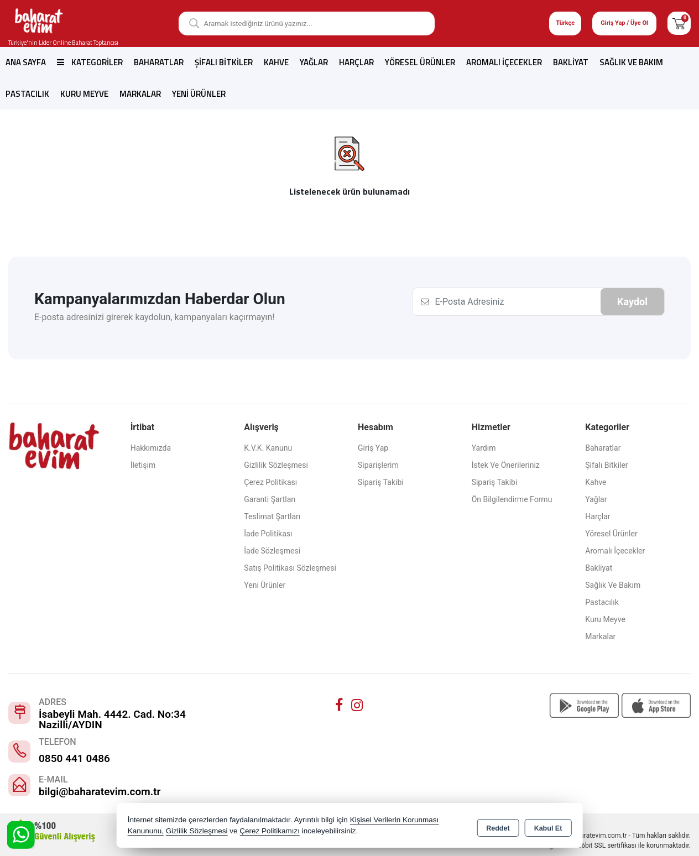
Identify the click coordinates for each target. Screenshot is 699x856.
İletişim (143, 465)
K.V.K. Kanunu (268, 447)
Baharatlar (159, 62)
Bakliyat (570, 62)
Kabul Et (548, 826)
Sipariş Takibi (381, 482)
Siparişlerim (378, 465)
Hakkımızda (151, 447)
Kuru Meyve (84, 93)
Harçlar (356, 62)
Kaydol (632, 301)
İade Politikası (268, 533)
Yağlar (314, 62)
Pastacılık (27, 93)
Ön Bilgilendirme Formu (512, 499)
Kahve (276, 62)
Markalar (140, 93)
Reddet (497, 826)
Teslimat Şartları (272, 516)
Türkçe (565, 23)
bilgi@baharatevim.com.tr (99, 791)
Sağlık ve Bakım (631, 62)
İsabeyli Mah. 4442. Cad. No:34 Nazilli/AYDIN (112, 719)
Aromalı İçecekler (504, 62)
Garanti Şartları (269, 499)
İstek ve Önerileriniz (506, 465)
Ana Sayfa (26, 62)
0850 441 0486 (74, 758)
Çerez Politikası (270, 482)
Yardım (484, 447)
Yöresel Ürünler (420, 62)
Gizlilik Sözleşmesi (276, 465)
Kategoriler (90, 62)
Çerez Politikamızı (269, 831)
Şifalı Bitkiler (224, 62)
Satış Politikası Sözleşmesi (290, 567)
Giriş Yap (373, 447)
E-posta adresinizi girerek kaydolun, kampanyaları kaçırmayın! (154, 317)
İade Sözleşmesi (272, 550)
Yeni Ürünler (264, 585)
